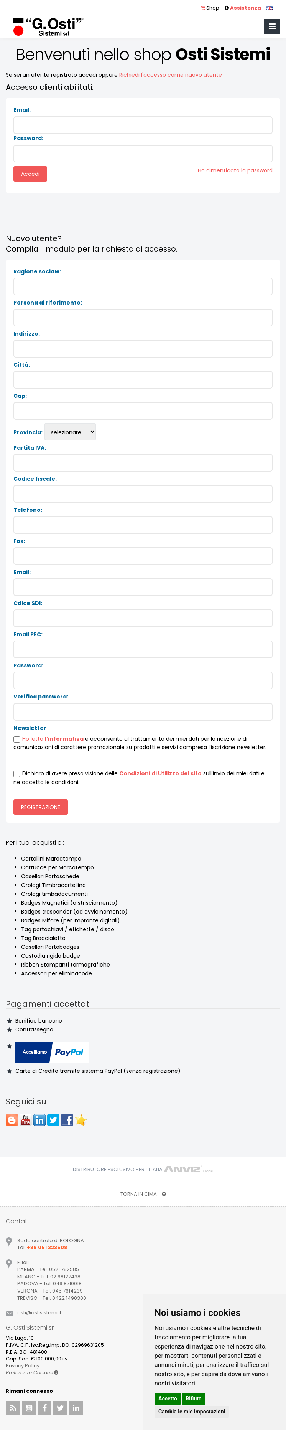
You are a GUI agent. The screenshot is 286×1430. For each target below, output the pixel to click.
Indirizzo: (26, 334)
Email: (22, 110)
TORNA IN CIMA (143, 1194)
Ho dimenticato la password (235, 170)
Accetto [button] (167, 1398)
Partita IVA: (29, 448)
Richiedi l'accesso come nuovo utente (170, 75)
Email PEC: (28, 634)
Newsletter (29, 728)
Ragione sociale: (37, 271)
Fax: (19, 541)
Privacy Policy (22, 1365)
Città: (21, 365)
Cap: (20, 396)
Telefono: (27, 510)
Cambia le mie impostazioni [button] (191, 1411)
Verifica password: (40, 696)
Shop (210, 8)
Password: (28, 138)
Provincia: (28, 432)
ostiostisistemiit (39, 1312)
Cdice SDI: (27, 603)
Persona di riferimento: (47, 302)
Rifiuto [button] (194, 1398)
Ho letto (33, 739)
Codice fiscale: (35, 479)
